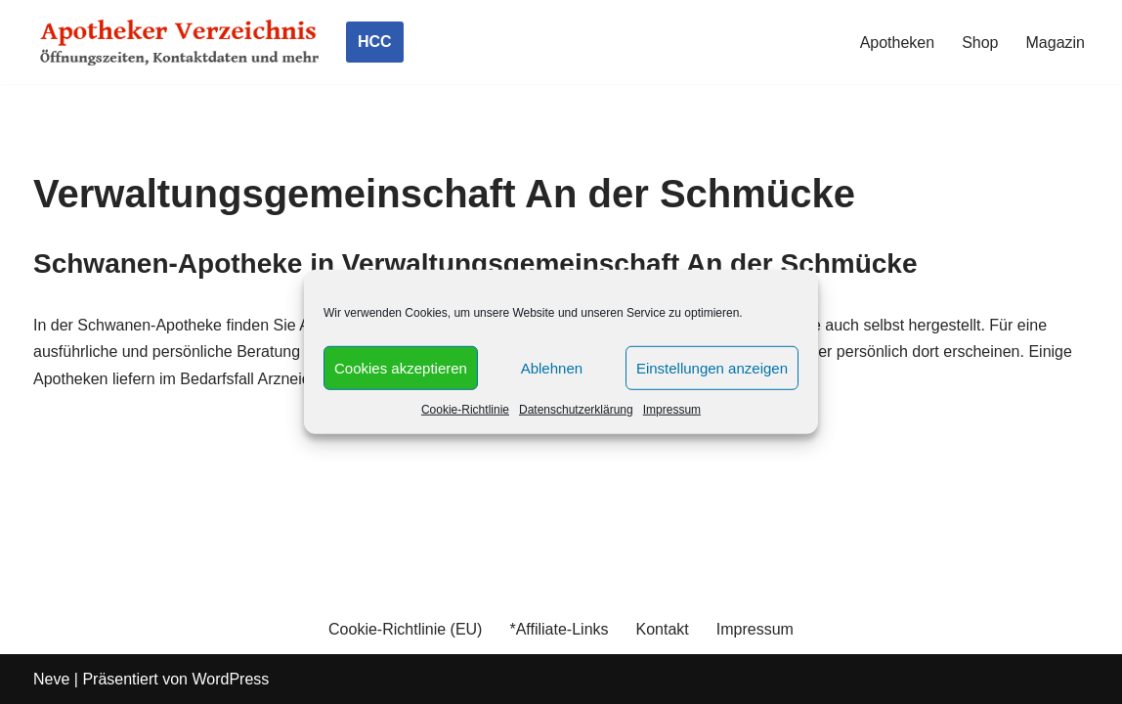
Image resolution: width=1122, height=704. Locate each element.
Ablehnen (552, 367)
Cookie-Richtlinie (465, 410)
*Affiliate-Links (558, 629)
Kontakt (662, 629)
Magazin (1055, 42)
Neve (51, 679)
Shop (980, 42)
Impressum (672, 410)
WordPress (230, 679)
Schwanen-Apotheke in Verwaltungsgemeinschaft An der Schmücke (475, 263)
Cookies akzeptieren (400, 367)
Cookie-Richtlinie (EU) (405, 629)
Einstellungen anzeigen (712, 367)
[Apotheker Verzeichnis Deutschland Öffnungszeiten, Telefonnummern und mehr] (179, 42)
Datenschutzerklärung (576, 410)
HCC (375, 41)
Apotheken (897, 42)
